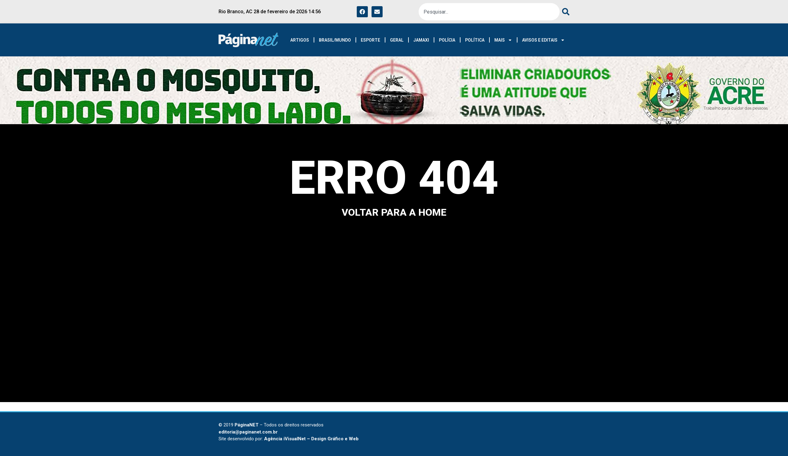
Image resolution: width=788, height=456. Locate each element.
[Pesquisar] (564, 11)
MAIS (503, 40)
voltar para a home (394, 212)
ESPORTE (370, 40)
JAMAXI (421, 40)
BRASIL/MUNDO (335, 40)
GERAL (397, 40)
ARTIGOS (299, 40)
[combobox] (489, 11)
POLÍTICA (474, 40)
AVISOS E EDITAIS (543, 40)
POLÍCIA (447, 40)
